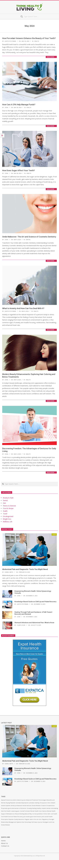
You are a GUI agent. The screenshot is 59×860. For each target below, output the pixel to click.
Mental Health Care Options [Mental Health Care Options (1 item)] (38, 811)
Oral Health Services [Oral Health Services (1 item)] (7, 816)
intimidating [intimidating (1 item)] (54, 808)
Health (36, 41)
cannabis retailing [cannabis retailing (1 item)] (34, 803)
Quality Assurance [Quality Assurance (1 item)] (19, 819)
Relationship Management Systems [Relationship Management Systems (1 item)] (11, 822)
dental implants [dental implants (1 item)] (5, 805)
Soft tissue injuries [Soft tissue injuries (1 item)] (37, 822)
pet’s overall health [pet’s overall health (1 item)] (47, 816)
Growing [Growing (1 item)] (29, 808)
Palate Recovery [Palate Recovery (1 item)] (18, 816)
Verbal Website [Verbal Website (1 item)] (5, 825)
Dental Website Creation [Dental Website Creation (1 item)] (39, 805)
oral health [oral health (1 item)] (54, 814)
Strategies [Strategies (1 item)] (45, 822)
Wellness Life (7, 522)
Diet (4, 503)
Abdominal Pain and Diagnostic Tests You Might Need (25, 569)
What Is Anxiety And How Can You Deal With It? (23, 308)
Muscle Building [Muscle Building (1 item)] (19, 814)
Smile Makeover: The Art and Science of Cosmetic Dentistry (29, 237)
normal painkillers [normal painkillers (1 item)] (37, 814)
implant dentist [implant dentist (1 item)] (46, 808)
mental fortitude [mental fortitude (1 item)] (25, 811)
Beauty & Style (8, 498)
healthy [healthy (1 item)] (39, 808)
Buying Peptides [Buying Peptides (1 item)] (10, 803)
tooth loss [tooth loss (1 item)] (51, 822)
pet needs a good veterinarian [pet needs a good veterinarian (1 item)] (32, 816)
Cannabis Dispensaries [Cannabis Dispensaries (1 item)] (22, 803)
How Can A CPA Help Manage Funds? (19, 104)
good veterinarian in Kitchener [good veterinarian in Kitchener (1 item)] (17, 808)
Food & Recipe (8, 508)
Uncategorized (8, 516)
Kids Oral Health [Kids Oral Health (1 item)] (6, 811)
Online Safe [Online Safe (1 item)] (46, 814)
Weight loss (7, 519)
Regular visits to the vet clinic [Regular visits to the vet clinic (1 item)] (33, 819)
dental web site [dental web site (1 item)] (26, 805)
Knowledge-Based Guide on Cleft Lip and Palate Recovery (35, 601)
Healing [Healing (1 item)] (34, 808)
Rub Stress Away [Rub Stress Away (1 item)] (26, 822)
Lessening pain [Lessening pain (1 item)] (15, 811)
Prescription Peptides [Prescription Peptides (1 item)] (7, 819)
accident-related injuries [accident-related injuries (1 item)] (18, 800)
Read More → (51, 57)
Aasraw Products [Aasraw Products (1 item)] (6, 800)
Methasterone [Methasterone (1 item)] (10, 814)
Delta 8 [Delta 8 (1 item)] (53, 803)
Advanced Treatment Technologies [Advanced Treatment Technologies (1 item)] (36, 800)
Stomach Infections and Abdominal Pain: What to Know (34, 622)
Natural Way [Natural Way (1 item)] (28, 814)
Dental (28, 239)
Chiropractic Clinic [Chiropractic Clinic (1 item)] (45, 803)
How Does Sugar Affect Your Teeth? (18, 170)
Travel (5, 514)
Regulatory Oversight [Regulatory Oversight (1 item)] (48, 819)
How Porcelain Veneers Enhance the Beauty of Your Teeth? (29, 38)
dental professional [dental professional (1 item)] (16, 805)
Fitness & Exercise (9, 506)
